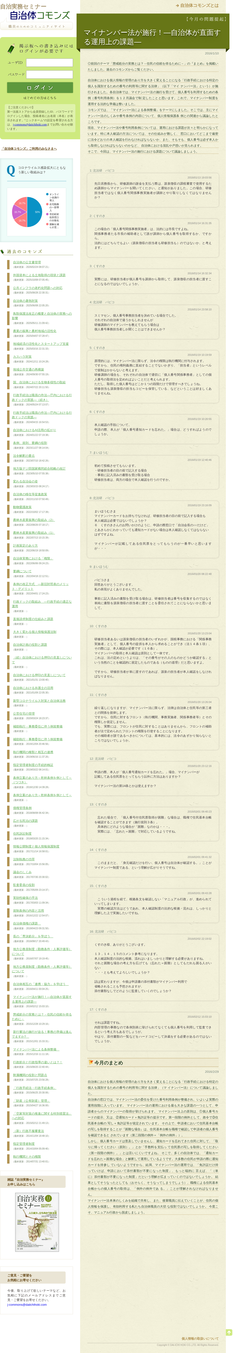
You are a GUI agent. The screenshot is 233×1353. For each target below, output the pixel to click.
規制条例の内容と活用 (31, 913)
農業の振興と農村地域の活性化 (34, 333)
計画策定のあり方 (31, 548)
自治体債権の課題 (31, 926)
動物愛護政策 (31, 509)
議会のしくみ (31, 874)
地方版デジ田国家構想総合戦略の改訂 (39, 471)
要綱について (31, 573)
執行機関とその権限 (31, 1159)
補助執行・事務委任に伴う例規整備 (37, 729)
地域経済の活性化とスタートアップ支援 (40, 346)
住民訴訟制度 (31, 836)
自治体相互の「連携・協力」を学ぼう (40, 986)
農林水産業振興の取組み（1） (33, 535)
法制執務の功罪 (31, 861)
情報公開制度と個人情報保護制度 (35, 849)
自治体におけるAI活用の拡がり (34, 432)
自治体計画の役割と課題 (29, 647)
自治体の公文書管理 (31, 264)
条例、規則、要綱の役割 (31, 445)
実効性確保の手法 (31, 900)
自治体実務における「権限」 (32, 561)
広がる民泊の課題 (25, 823)
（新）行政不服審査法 (31, 1133)
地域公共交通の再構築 (31, 372)
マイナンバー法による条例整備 (35, 1052)
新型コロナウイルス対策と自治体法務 (39, 703)
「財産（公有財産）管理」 (31, 1103)
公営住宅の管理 (31, 716)
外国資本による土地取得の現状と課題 (39, 277)
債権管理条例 (31, 810)
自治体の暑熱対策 (31, 303)
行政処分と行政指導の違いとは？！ (37, 1064)
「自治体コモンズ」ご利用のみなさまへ (29, 148)
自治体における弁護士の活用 (32, 690)
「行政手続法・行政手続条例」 (34, 1090)
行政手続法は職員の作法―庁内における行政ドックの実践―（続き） (42, 399)
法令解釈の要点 (31, 458)
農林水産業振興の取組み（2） (33, 522)
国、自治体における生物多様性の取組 (39, 384)
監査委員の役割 (31, 887)
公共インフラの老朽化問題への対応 (37, 290)
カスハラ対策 (31, 359)
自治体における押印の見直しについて (39, 677)
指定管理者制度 (31, 1146)
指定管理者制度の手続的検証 (32, 767)
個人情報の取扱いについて (200, 1338)
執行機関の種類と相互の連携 (32, 754)
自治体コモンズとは (199, 5)
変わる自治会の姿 (31, 484)
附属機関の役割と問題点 (31, 1077)
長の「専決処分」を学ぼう (32, 938)
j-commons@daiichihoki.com (30, 124)
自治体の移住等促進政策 (31, 496)
